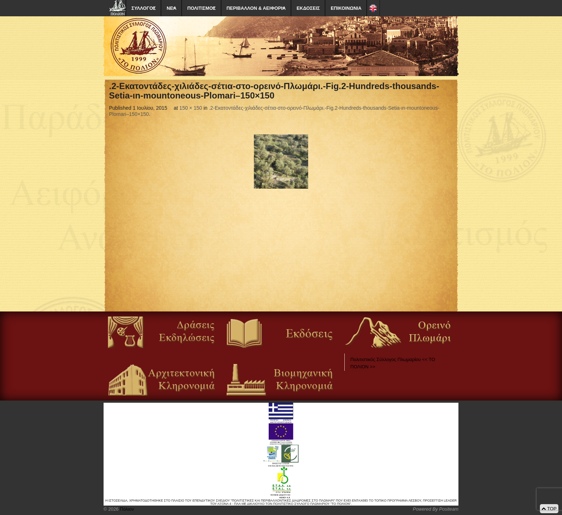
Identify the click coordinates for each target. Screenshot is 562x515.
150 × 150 (190, 108)
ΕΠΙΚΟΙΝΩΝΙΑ (346, 8)
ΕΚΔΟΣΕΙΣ (308, 8)
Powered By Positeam (435, 509)
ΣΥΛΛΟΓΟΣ (143, 8)
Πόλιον (126, 509)
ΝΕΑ (171, 8)
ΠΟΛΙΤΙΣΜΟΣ (201, 8)
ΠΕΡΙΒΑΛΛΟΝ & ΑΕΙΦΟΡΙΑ (256, 8)
